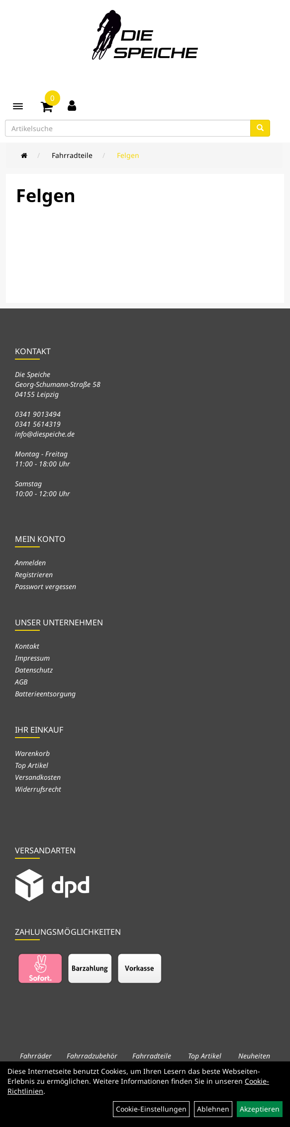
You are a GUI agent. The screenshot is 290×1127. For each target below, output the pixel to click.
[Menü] (17, 106)
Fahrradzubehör (92, 1055)
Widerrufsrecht (38, 789)
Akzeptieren (260, 1109)
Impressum (32, 658)
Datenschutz (34, 670)
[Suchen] (260, 128)
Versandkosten (38, 777)
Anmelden (30, 562)
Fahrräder (36, 1055)
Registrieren (34, 574)
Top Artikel (31, 765)
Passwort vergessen (45, 586)
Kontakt (27, 646)
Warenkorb (32, 753)
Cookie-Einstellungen (151, 1109)
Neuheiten (254, 1055)
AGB (21, 681)
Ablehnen (213, 1109)
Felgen (128, 155)
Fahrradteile (72, 155)
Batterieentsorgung (45, 693)
